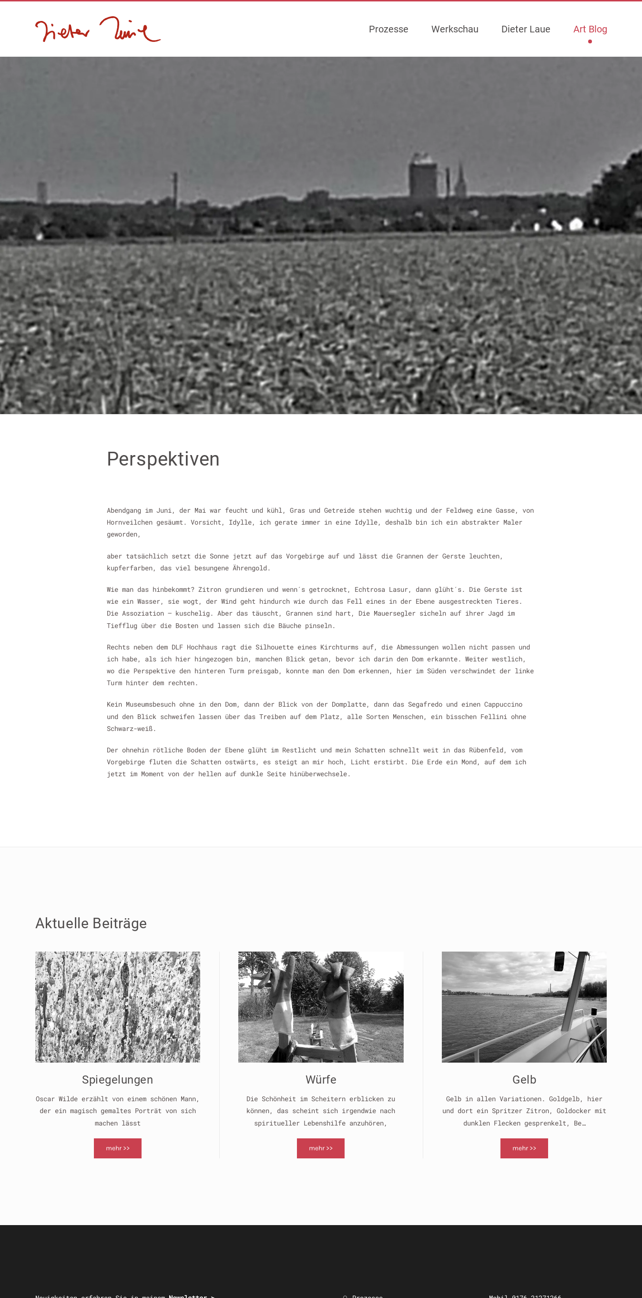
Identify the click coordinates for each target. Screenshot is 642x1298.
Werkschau (455, 29)
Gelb (524, 1079)
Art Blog (590, 29)
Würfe (321, 1079)
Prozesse (388, 29)
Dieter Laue (525, 29)
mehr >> (118, 1148)
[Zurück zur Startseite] (98, 29)
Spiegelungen (117, 1079)
